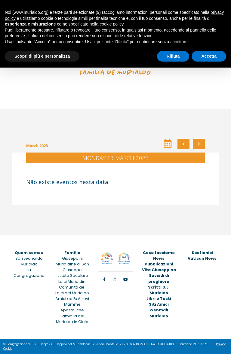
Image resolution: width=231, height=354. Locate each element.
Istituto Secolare (72, 275)
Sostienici (202, 252)
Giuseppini (72, 258)
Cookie (7, 348)
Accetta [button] (209, 56)
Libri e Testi (158, 298)
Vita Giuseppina (159, 269)
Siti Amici (159, 304)
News (159, 258)
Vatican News (202, 258)
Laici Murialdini (72, 281)
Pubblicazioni (159, 264)
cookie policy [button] (111, 24)
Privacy (221, 344)
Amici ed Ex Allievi (72, 298)
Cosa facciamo (159, 252)
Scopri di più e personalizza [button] (42, 56)
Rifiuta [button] (173, 56)
